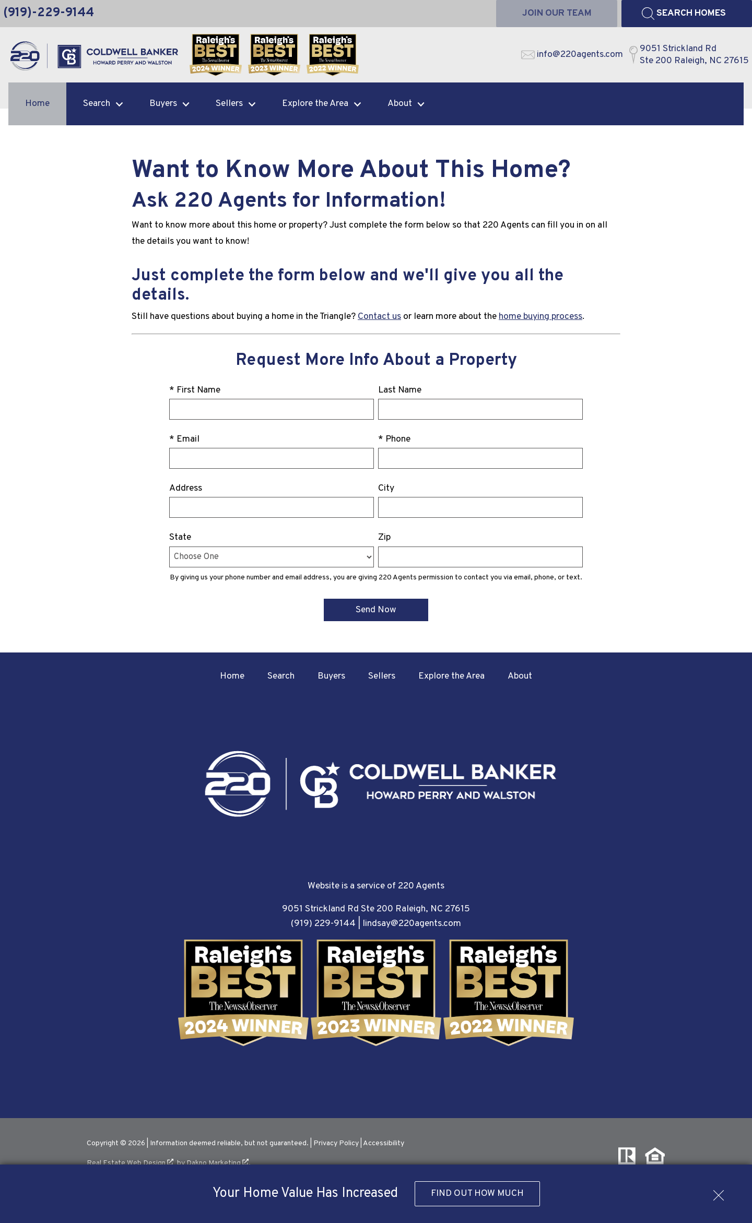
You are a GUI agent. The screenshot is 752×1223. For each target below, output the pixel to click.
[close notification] (718, 1191)
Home (37, 104)
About (520, 676)
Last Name (399, 390)
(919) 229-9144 (323, 924)
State (180, 537)
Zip (384, 537)
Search (281, 676)
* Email (184, 439)
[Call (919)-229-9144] (48, 13)
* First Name (194, 390)
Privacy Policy (336, 1143)
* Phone (394, 439)
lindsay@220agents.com (411, 924)
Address (185, 488)
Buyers (331, 676)
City (386, 488)
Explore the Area (451, 676)
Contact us (379, 317)
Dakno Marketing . (218, 1163)
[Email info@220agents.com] (572, 55)
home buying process (540, 317)
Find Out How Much (477, 1194)
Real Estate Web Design (130, 1163)
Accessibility (383, 1143)
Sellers (381, 676)
